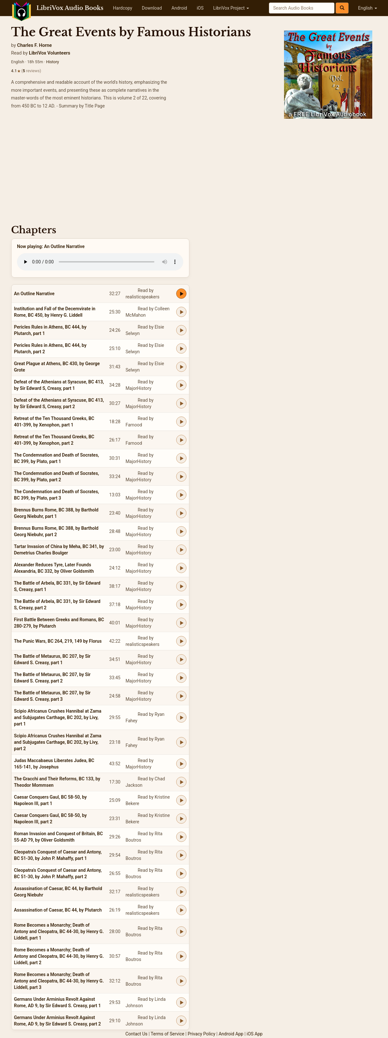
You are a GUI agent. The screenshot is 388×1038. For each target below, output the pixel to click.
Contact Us (136, 1033)
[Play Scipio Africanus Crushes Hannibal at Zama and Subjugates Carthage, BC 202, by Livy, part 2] (181, 742)
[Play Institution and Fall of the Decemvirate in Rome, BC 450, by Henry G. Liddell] (181, 312)
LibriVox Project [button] (231, 8)
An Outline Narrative (34, 293)
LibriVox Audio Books (70, 8)
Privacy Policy (201, 1033)
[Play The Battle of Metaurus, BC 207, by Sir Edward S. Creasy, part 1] (181, 659)
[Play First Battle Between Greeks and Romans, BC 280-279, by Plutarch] (181, 623)
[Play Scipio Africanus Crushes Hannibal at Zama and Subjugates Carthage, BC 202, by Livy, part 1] (181, 717)
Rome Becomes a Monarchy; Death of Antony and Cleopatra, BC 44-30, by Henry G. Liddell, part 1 (59, 931)
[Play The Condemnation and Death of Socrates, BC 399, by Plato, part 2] (181, 476)
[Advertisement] (194, 170)
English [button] (367, 8)
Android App (231, 1033)
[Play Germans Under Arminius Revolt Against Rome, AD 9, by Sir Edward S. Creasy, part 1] (181, 1002)
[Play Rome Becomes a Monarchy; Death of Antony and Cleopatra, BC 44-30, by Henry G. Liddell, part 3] (181, 981)
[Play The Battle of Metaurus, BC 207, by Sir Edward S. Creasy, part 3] (181, 696)
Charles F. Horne (34, 45)
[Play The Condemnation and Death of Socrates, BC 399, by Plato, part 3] (181, 495)
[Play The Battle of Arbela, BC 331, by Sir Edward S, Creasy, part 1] (181, 586)
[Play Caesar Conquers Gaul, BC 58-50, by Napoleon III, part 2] (181, 818)
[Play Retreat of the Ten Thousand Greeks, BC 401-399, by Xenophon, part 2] (181, 440)
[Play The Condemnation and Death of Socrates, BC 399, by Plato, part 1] (181, 458)
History (52, 61)
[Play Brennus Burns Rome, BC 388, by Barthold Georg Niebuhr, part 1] (181, 513)
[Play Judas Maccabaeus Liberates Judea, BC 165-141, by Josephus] (181, 764)
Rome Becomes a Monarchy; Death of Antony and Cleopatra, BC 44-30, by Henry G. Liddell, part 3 (59, 981)
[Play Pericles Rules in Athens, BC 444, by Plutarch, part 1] (181, 330)
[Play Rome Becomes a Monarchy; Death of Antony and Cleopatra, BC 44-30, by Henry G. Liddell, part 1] (181, 931)
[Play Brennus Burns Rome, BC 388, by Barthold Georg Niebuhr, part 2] (181, 531)
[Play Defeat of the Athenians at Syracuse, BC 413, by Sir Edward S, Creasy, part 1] (181, 385)
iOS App (255, 1033)
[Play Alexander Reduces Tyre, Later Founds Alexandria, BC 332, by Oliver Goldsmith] (181, 568)
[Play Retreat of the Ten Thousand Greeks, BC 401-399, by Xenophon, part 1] (181, 421)
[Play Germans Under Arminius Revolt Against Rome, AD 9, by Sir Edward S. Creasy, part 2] (181, 1021)
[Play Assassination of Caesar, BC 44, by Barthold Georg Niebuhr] (181, 892)
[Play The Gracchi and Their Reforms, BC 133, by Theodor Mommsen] (181, 782)
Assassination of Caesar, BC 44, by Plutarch (58, 910)
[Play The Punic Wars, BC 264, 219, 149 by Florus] (181, 641)
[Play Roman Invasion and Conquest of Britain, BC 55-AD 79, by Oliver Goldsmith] (181, 837)
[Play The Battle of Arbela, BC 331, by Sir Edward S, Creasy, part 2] (181, 604)
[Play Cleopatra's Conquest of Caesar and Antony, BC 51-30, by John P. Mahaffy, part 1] (181, 855)
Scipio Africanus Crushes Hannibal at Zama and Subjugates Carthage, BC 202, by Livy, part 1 (57, 717)
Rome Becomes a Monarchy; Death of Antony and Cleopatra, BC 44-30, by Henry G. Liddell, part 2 (59, 956)
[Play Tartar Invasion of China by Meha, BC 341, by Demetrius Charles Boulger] (181, 550)
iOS (200, 8)
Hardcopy (122, 8)
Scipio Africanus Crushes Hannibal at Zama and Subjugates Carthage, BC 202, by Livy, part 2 (57, 742)
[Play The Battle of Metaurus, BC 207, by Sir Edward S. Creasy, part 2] (181, 678)
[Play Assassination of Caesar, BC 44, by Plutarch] (181, 910)
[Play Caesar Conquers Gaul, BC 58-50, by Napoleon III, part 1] (181, 800)
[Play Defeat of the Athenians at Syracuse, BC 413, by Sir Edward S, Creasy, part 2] (181, 403)
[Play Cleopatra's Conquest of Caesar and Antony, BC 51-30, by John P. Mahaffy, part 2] (181, 873)
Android (179, 8)
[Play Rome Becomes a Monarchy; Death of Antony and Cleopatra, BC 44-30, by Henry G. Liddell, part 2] (181, 956)
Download (152, 8)
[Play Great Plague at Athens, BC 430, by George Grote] (181, 367)
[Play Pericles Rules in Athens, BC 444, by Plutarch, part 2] (181, 348)
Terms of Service (168, 1033)
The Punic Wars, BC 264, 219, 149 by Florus (58, 641)
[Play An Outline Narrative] (181, 293)
